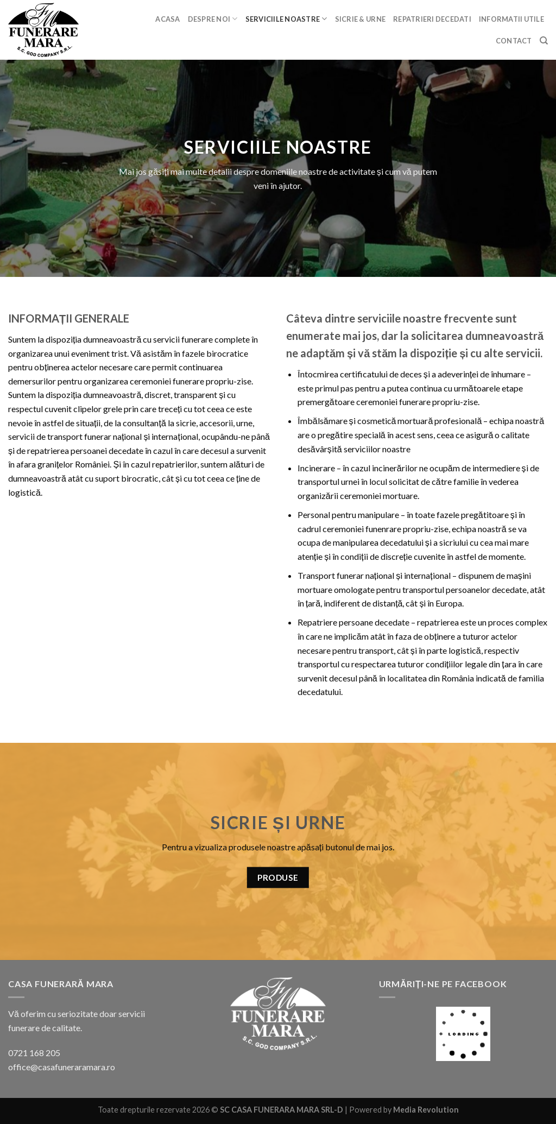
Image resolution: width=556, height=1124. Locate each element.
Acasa (167, 19)
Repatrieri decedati (432, 19)
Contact (514, 40)
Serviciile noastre (286, 19)
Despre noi (213, 19)
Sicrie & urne (360, 19)
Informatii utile (511, 19)
